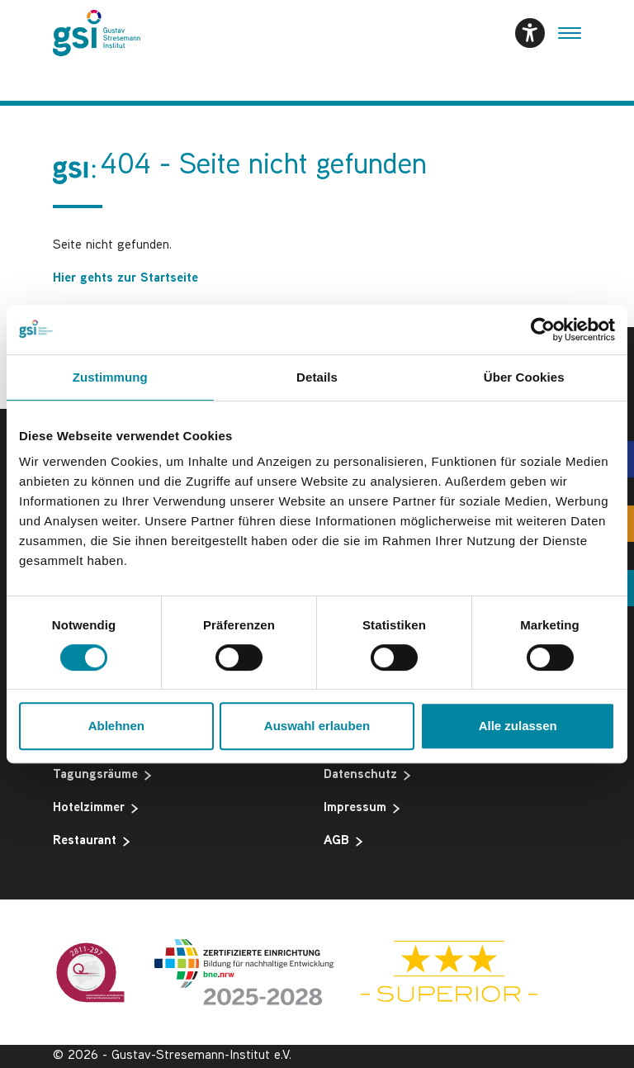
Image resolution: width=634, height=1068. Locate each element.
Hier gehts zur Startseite (125, 279)
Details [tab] (317, 377)
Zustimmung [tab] (110, 377)
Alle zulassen (518, 726)
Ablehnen (116, 726)
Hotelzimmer (95, 808)
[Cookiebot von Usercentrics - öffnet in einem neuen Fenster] (543, 329)
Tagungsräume (102, 775)
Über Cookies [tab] (524, 377)
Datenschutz (367, 775)
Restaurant (91, 841)
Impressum (362, 808)
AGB (343, 841)
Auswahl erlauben (317, 726)
